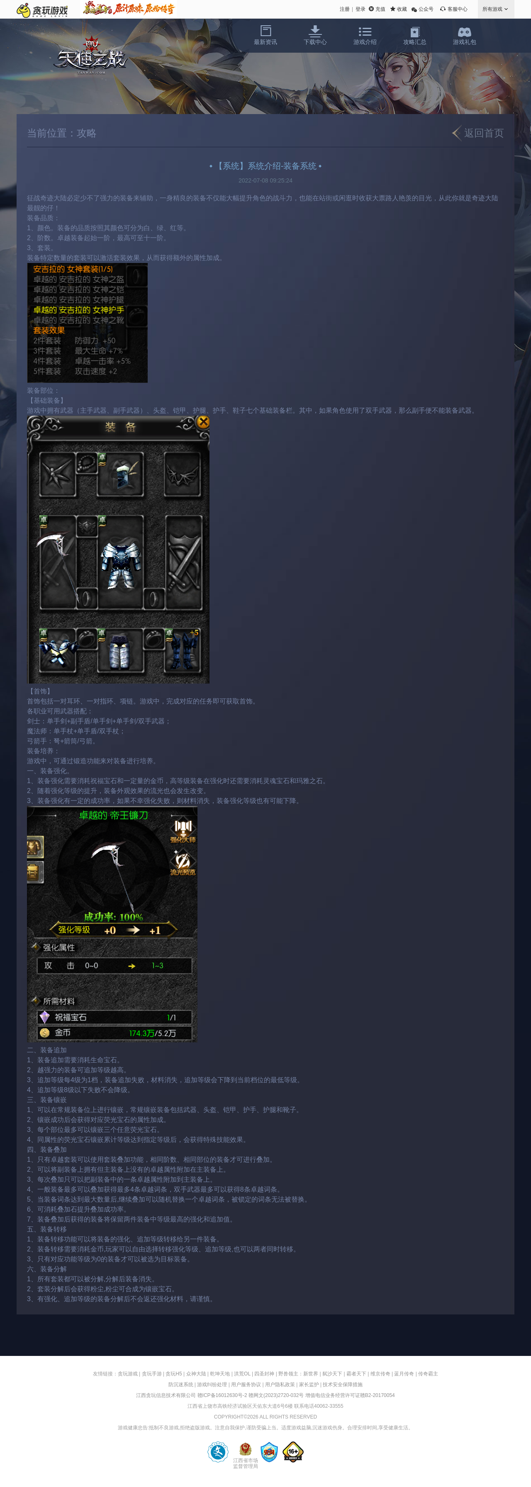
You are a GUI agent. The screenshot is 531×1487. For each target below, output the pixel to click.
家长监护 (309, 1384)
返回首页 (484, 133)
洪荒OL (242, 1374)
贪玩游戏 (128, 1374)
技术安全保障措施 (343, 1384)
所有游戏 (492, 9)
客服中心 (458, 9)
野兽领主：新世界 (298, 1374)
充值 (380, 9)
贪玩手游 (152, 1374)
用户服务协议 (246, 1384)
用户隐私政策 (280, 1384)
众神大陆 (196, 1374)
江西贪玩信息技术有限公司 (166, 1395)
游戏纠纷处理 (212, 1384)
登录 (360, 9)
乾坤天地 (220, 1374)
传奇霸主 (428, 1374)
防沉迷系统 (180, 1384)
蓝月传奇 (404, 1374)
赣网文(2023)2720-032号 (276, 1395)
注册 (345, 9)
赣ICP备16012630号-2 (222, 1395)
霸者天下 (356, 1374)
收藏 (402, 9)
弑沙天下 (332, 1374)
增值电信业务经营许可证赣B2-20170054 (350, 1395)
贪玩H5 (174, 1374)
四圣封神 (264, 1374)
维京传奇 (380, 1374)
